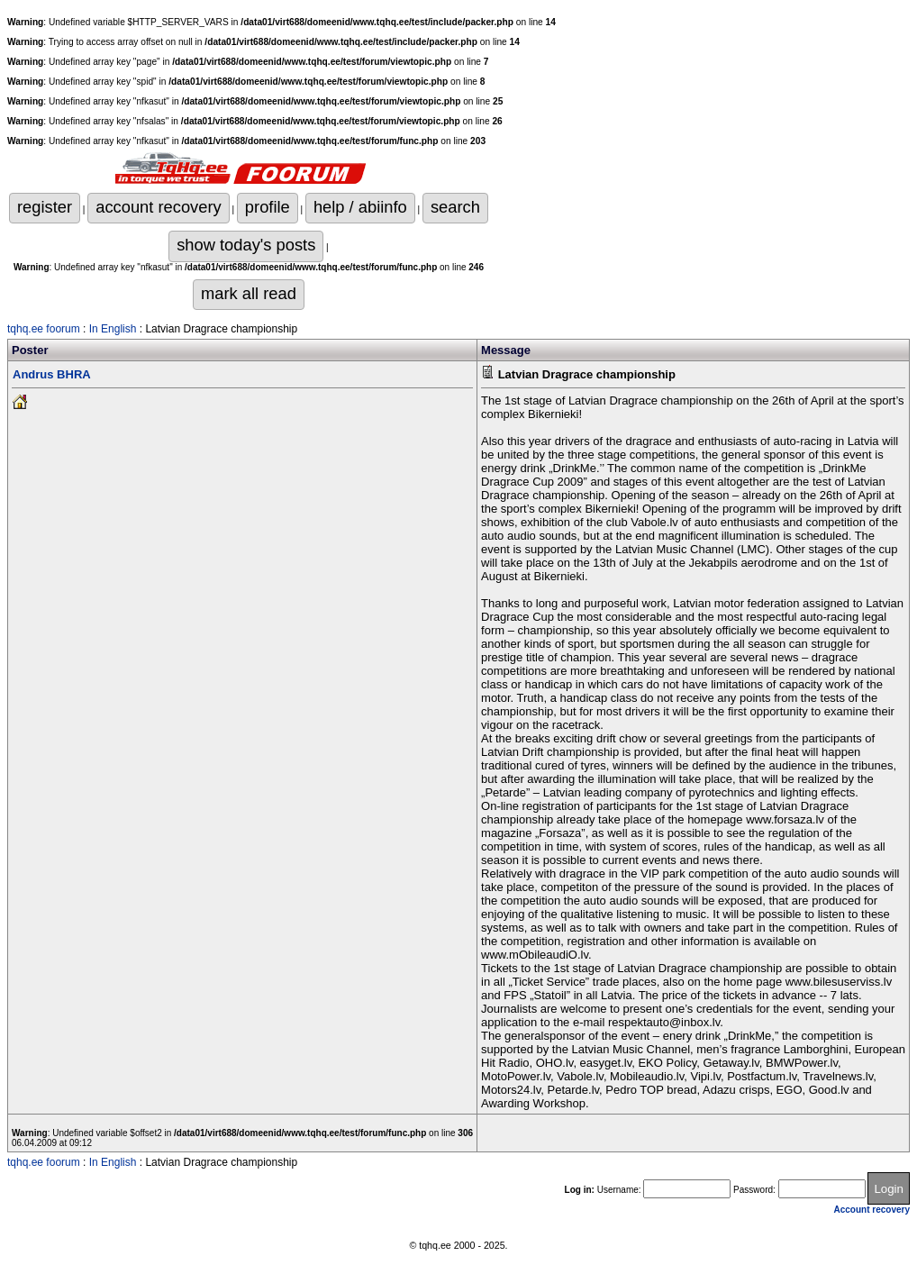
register (44, 206)
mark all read (248, 293)
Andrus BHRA (52, 374)
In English (113, 329)
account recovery (158, 206)
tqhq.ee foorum (43, 329)
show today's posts (246, 244)
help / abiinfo (360, 206)
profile (267, 206)
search (455, 206)
